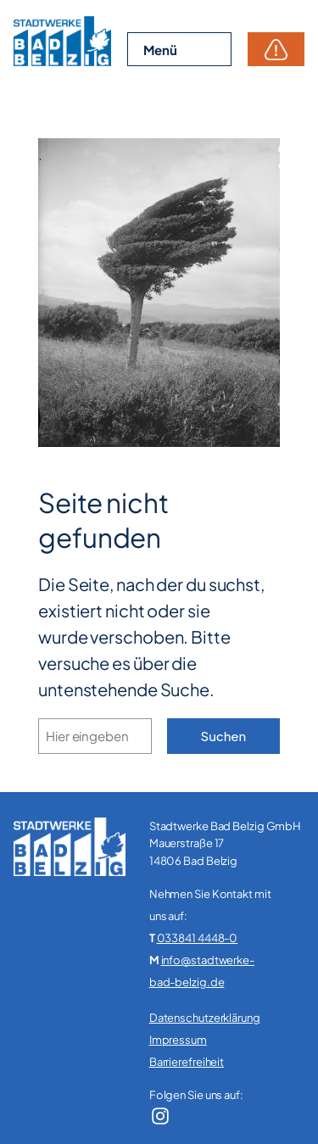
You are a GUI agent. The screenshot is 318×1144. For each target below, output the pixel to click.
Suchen (223, 736)
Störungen (276, 49)
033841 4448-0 (197, 938)
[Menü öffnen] (179, 49)
